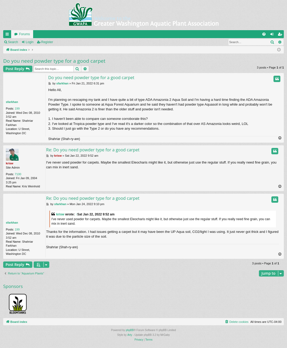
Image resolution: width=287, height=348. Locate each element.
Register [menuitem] (281, 35)
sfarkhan (12, 101)
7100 (18, 174)
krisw (9, 163)
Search (13, 42)
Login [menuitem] (273, 35)
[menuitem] (264, 34)
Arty (129, 334)
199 (17, 108)
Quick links (8, 35)
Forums (24, 34)
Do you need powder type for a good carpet (54, 60)
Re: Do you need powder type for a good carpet (92, 149)
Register (47, 42)
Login (29, 42)
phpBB (130, 330)
